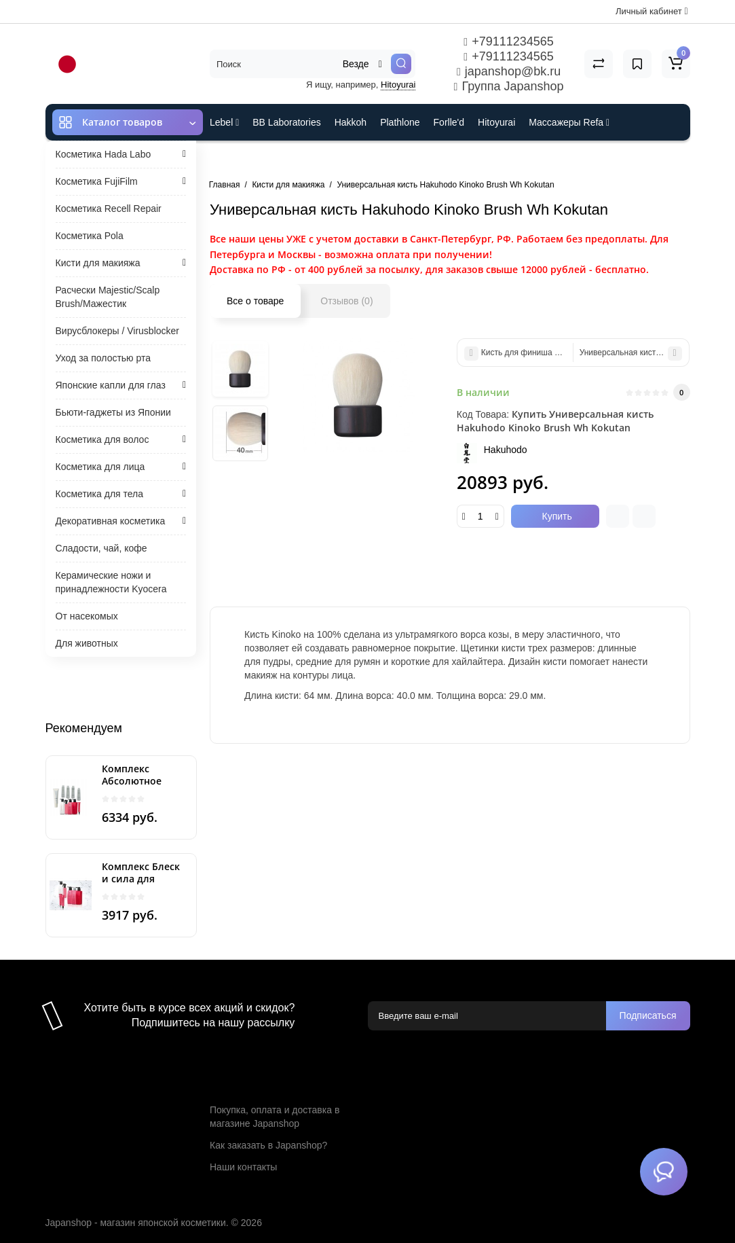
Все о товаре (255, 300)
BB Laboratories (286, 122)
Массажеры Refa (569, 122)
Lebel (224, 122)
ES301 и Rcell (240, 159)
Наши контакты (243, 1166)
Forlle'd (449, 122)
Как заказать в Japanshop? (268, 1145)
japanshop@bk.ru (509, 71)
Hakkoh (350, 122)
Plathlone (399, 122)
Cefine (300, 159)
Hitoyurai (398, 84)
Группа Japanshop (509, 86)
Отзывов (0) (346, 300)
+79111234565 (508, 41)
